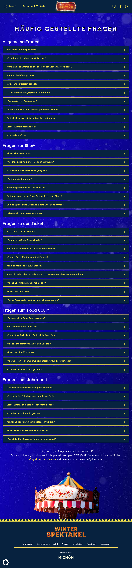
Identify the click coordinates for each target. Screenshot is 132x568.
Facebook (91, 544)
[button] (66, 49)
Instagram (105, 544)
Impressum (27, 544)
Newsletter (77, 544)
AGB (55, 544)
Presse (65, 544)
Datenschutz (43, 544)
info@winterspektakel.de (42, 460)
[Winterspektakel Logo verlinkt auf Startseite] (66, 6)
